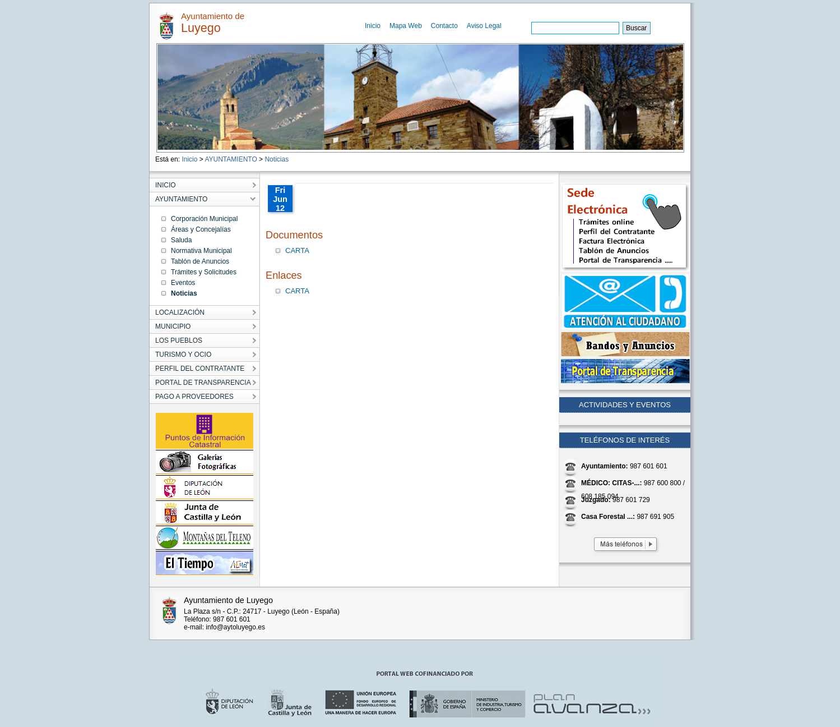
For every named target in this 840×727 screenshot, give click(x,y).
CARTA (297, 250)
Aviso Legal (484, 26)
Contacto (444, 26)
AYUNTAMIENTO (231, 159)
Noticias (276, 159)
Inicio (372, 26)
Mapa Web (405, 26)
